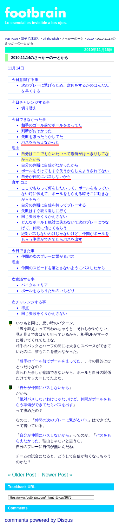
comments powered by (39, 520)
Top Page (11, 38)
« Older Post (22, 474)
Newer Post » (57, 474)
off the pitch (51, 38)
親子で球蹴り (30, 38)
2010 (90, 38)
